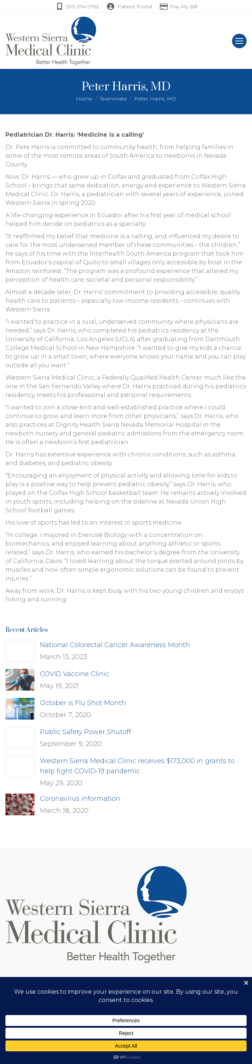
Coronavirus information (80, 799)
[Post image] (19, 651)
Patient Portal (134, 6)
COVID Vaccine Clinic (74, 674)
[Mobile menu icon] (239, 41)
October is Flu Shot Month (83, 703)
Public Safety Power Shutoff (85, 732)
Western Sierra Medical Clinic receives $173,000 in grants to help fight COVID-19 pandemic (137, 766)
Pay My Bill (183, 6)
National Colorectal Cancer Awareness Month (115, 645)
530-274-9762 (82, 6)
